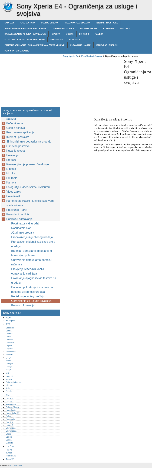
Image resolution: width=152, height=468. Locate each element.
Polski (8, 416)
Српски (9, 437)
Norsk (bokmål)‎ (12, 413)
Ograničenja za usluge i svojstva (31, 300)
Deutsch (9, 340)
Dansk (8, 337)
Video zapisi (56, 40)
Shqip (8, 434)
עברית (8, 370)
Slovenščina (11, 431)
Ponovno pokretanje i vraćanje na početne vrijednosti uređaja (32, 289)
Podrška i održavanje (17, 51)
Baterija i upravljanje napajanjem (31, 250)
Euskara (9, 354)
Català (8, 331)
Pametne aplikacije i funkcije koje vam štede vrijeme (35, 45)
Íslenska (9, 385)
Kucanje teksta (88, 28)
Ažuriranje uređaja (22, 232)
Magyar (9, 379)
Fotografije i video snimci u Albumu (25, 40)
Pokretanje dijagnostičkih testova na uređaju (33, 280)
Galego (9, 367)
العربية (8, 317)
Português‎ (10, 419)
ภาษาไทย (10, 446)
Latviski (9, 401)
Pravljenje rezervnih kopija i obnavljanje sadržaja (28, 271)
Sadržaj (9, 23)
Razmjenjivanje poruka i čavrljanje (25, 34)
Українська (11, 456)
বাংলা (8, 324)
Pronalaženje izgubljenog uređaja (32, 237)
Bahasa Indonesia (14, 382)
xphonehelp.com (15, 465)
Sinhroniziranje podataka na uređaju (26, 28)
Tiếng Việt (10, 459)
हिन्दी (7, 373)
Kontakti (125, 28)
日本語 (9, 391)
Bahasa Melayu (12, 407)
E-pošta (55, 34)
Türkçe (9, 453)
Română (9, 422)
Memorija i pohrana (23, 255)
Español (9, 349)
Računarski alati (21, 228)
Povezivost (75, 40)
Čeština (9, 334)
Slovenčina (10, 428)
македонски (11, 404)
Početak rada (27, 23)
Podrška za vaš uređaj (25, 223)
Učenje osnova (49, 23)
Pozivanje (108, 28)
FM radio (84, 34)
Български (10, 321)
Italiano (9, 388)
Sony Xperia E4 (8, 7)
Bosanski (10, 328)
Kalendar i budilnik (107, 45)
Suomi (8, 361)
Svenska (9, 443)
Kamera (99, 34)
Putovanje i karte (80, 45)
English (9, 346)
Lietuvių (9, 398)
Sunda (8, 440)
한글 (8, 395)
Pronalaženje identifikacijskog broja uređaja (33, 244)
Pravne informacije (23, 305)
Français (9, 364)
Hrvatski (9, 376)
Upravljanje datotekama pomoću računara (31, 262)
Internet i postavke (107, 23)
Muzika (70, 34)
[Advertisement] (91, 83)
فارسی (8, 357)
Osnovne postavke (63, 28)
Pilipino (9, 450)
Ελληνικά (10, 343)
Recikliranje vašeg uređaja (27, 296)
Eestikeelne (11, 352)
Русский (9, 425)
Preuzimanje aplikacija (77, 23)
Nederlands (11, 410)
